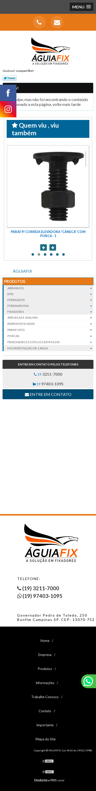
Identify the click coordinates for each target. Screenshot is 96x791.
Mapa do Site (46, 739)
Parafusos (50, 330)
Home (44, 641)
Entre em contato (48, 394)
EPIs (50, 294)
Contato (45, 711)
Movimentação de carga (50, 348)
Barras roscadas (50, 324)
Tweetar (10, 78)
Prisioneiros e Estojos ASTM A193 (50, 342)
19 (48, 374)
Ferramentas (50, 306)
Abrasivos (50, 288)
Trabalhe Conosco (45, 697)
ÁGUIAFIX (22, 271)
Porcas (50, 336)
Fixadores (50, 312)
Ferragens (50, 300)
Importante (45, 725)
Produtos (14, 281)
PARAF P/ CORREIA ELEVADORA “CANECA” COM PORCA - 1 (48, 234)
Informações (45, 683)
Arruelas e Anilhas (50, 318)
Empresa (44, 655)
